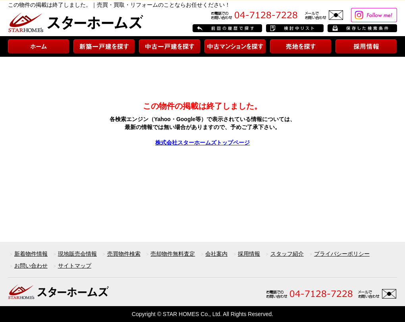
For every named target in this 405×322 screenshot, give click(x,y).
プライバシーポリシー (342, 254)
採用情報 (249, 254)
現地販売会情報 (77, 254)
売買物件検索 (124, 254)
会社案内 (216, 254)
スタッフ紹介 (287, 254)
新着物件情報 (31, 254)
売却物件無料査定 (172, 254)
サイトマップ (74, 265)
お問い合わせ (31, 265)
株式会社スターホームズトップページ (202, 142)
